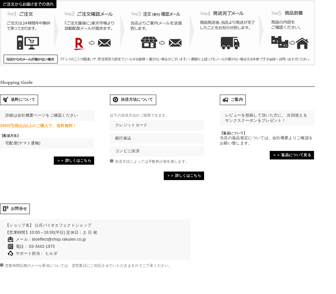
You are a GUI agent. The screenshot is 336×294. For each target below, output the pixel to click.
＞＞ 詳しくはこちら (74, 160)
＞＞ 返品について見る (292, 155)
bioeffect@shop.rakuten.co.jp (59, 239)
